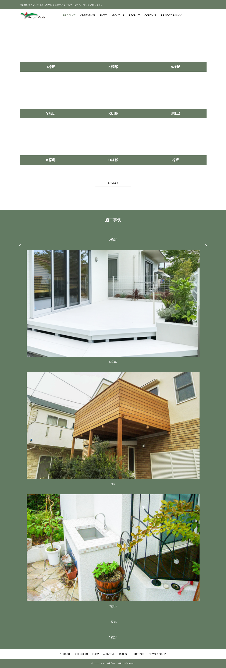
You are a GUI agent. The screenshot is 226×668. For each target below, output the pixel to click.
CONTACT (150, 15)
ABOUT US (117, 15)
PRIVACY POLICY (171, 15)
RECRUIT (134, 15)
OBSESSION (87, 15)
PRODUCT (69, 15)
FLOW (103, 15)
